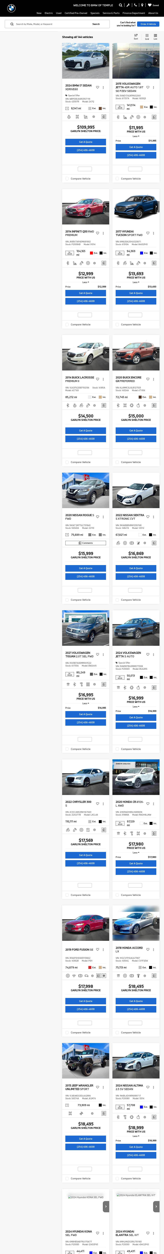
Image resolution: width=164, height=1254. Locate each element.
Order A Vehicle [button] (148, 23)
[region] (136, 140)
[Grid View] (146, 37)
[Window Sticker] (104, 976)
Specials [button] (94, 13)
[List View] (155, 37)
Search (96, 23)
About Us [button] (153, 13)
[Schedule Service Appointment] (128, 5)
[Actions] (103, 87)
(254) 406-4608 (86, 150)
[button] (106, 60)
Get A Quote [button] (85, 141)
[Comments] (104, 117)
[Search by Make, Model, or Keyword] (53, 24)
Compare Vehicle (80, 178)
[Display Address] (142, 5)
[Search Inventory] (120, 5)
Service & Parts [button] (111, 13)
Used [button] (59, 13)
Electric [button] (49, 13)
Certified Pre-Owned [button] (76, 13)
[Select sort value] (136, 37)
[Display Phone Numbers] (135, 5)
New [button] (39, 13)
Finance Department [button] (134, 13)
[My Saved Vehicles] (153, 5)
